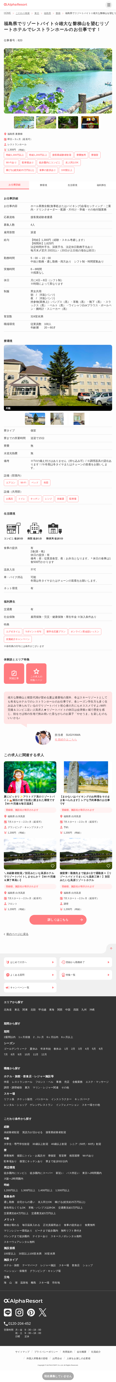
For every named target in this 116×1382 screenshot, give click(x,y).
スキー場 (64, 1265)
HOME (7, 13)
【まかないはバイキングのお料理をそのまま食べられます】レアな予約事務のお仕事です (85, 800)
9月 (20, 1054)
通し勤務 (9, 1202)
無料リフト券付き (71, 1230)
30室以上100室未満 (30, 1253)
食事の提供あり (73, 1225)
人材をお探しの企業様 (78, 1358)
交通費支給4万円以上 (16, 1213)
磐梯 (58, 13)
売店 (67, 1081)
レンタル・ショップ (15, 1104)
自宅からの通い (26, 1202)
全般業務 (77, 1081)
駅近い (60, 1173)
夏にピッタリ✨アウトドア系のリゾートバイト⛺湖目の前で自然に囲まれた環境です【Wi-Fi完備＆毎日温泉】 (29, 800)
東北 (36, 13)
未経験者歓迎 (11, 1132)
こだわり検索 (23, 13)
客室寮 (63, 1155)
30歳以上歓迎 (40, 1144)
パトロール (41, 1099)
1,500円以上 (62, 1190)
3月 (80, 1048)
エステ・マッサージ (97, 1081)
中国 (67, 1009)
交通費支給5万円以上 (43, 1213)
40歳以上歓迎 (59, 1144)
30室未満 (49, 1253)
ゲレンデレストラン (41, 1104)
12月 (44, 1054)
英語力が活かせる (32, 1132)
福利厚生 (101, 185)
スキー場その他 (91, 1104)
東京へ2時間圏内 (92, 1173)
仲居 (6, 1081)
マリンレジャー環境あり (18, 1230)
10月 (27, 1054)
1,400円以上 (45, 1190)
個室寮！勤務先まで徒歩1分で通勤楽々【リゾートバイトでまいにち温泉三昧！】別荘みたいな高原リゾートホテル (86, 877)
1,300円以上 (28, 1190)
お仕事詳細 (14, 184)
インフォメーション (67, 1104)
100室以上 (10, 1253)
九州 (84, 1009)
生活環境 (72, 185)
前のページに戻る (17, 934)
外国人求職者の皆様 (37, 1358)
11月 (36, 1054)
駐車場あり (10, 1161)
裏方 (27, 1087)
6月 (101, 1048)
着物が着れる (11, 1225)
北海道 (8, 1009)
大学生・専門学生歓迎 (17, 1144)
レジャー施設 (48, 1265)
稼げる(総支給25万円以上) (70, 1202)
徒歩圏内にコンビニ (15, 1173)
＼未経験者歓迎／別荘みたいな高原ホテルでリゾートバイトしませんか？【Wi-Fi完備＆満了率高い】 (30, 877)
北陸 (33, 1009)
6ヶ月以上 (67, 1037)
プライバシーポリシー (46, 1351)
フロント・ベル (44, 1081)
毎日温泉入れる (31, 1225)
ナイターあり (40, 1236)
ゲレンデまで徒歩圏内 (17, 1236)
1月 (66, 1048)
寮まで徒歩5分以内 (57, 1161)
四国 (76, 1009)
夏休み (34, 1048)
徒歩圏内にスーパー (41, 1173)
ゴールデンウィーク (15, 1048)
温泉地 (24, 1282)
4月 (87, 1048)
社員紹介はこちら (66, 739)
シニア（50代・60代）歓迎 (85, 1144)
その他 (65, 1087)
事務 (58, 1081)
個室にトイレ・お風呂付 (31, 1155)
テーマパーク (30, 1265)
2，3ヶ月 (38, 1037)
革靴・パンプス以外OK (41, 1207)
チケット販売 (25, 1099)
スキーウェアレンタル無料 (19, 1241)
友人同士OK (45, 1202)
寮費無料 (9, 1155)
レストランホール (22, 1081)
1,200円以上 (11, 1190)
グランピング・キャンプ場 (45, 1270)
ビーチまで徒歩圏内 (46, 1230)
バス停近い (72, 1173)
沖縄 (92, 1009)
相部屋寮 (74, 1155)
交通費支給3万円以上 (70, 1207)
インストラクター (61, 1099)
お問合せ (57, 1358)
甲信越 (42, 1009)
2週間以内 (10, 1037)
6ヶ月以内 (52, 1037)
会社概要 (81, 1351)
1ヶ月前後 (24, 1037)
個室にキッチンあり (31, 1161)
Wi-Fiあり (88, 1155)
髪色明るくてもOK (15, 1207)
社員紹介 (96, 1351)
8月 (13, 1054)
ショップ (88, 1265)
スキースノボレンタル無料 (66, 1236)
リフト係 (9, 1099)
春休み (57, 1048)
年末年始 (45, 1048)
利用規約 (67, 1351)
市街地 (56, 1282)
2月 (73, 1048)
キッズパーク (82, 1099)
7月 (6, 1054)
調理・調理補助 (13, 1087)
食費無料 (90, 1225)
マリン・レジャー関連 (45, 1087)
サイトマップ (22, 1351)
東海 (51, 1009)
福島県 (47, 13)
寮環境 (43, 185)
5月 (94, 1048)
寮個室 (52, 1155)
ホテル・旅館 (11, 1265)
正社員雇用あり (52, 1225)
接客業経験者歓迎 (56, 1132)
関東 (25, 1009)
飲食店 (76, 1265)
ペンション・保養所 (15, 1270)
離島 (33, 1282)
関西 (60, 1009)
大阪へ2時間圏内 (13, 1178)
